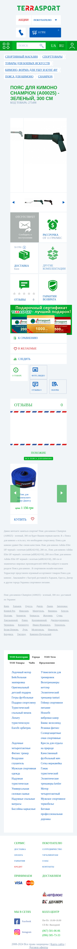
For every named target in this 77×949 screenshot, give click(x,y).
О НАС (45, 861)
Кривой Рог (9, 611)
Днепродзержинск (60, 620)
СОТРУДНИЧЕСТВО (52, 849)
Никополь (53, 629)
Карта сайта (57, 944)
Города (36, 656)
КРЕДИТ (18, 866)
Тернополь (59, 625)
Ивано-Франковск (41, 625)
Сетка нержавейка (51, 763)
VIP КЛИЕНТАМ (50, 855)
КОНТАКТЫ (48, 866)
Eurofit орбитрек (21, 727)
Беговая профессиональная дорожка (51, 814)
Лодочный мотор (21, 672)
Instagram (22, 932)
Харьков (17, 606)
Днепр (39, 606)
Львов (50, 606)
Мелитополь (38, 629)
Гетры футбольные (22, 697)
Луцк (24, 629)
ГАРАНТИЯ (19, 861)
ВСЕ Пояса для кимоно (38, 458)
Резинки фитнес (50, 727)
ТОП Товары (17, 662)
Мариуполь (38, 611)
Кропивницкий (39, 620)
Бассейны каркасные (24, 808)
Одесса (28, 606)
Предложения (47, 662)
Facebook (22, 921)
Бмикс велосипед (51, 722)
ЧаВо (32, 662)
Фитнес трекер (20, 753)
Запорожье (62, 606)
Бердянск (8, 634)
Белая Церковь (11, 629)
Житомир (47, 615)
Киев (6, 606)
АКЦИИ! (23, 19)
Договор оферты (38, 947)
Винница (52, 611)
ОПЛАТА (18, 855)
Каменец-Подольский (40, 634)
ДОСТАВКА (20, 849)
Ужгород (21, 634)
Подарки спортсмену (24, 702)
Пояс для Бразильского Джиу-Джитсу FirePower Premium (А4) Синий (23, 500)
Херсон (64, 611)
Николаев (23, 611)
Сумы (59, 615)
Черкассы (34, 615)
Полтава (8, 615)
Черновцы (9, 625)
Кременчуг (23, 625)
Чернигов (20, 615)
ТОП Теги (50, 656)
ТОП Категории (19, 656)
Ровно (25, 620)
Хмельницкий (11, 620)
